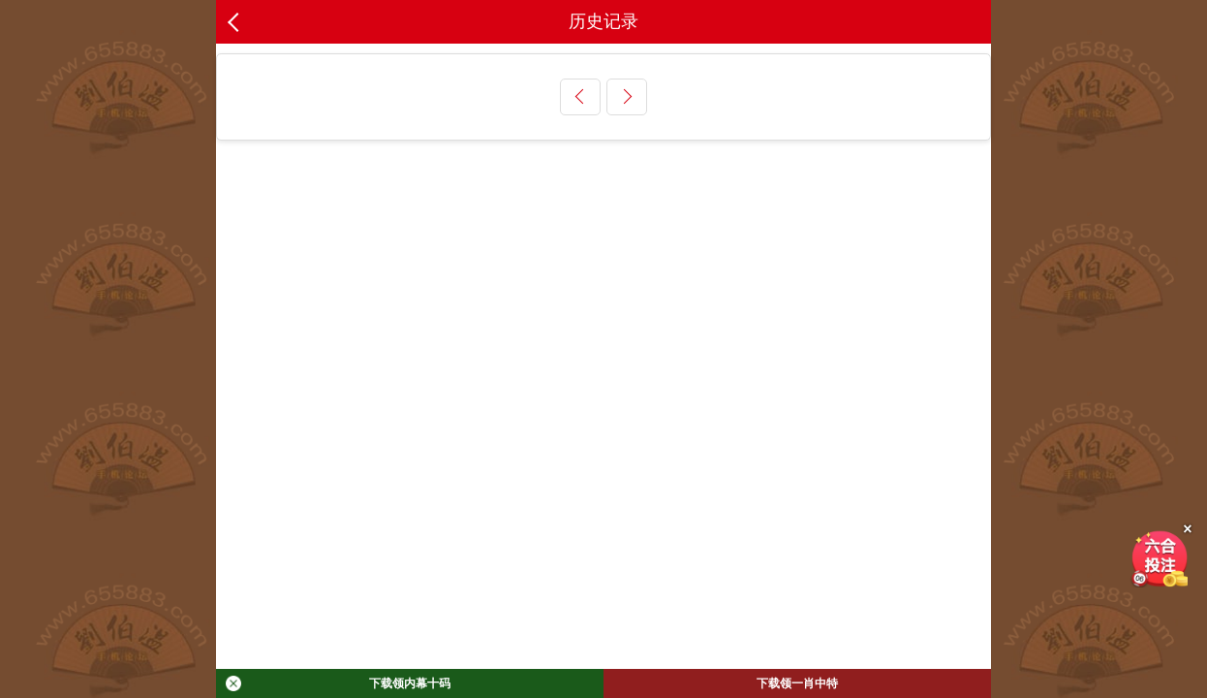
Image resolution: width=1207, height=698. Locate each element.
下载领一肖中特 (797, 683)
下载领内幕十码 (338, 683)
